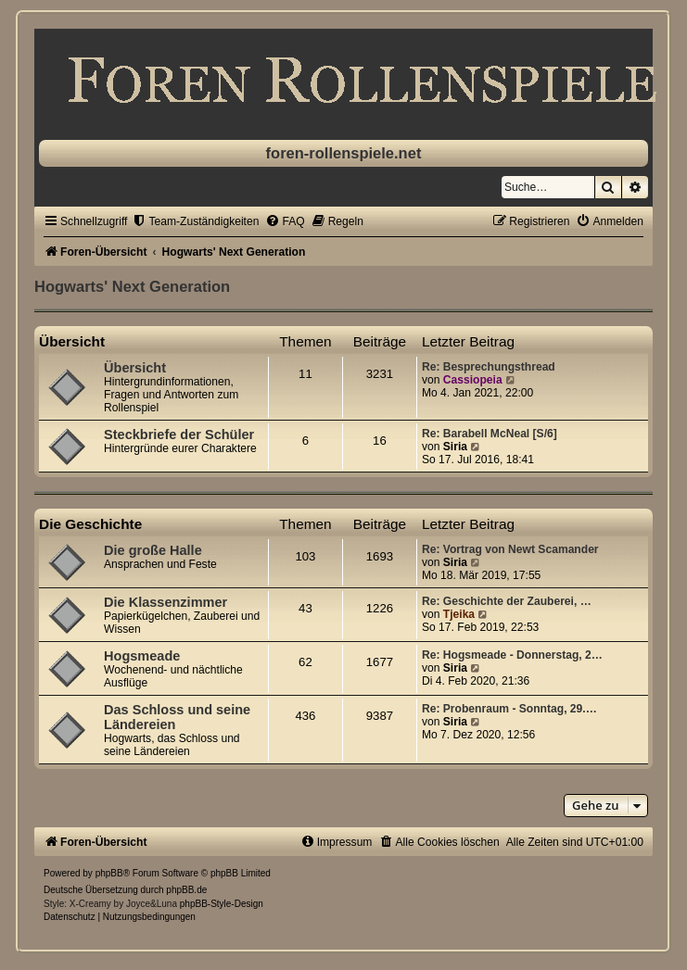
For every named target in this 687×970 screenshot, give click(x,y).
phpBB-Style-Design (221, 904)
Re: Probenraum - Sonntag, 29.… (509, 708)
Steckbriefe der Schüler (179, 434)
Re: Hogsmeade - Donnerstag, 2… (512, 655)
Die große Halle (153, 550)
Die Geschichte (90, 524)
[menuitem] (195, 221)
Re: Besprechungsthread (488, 366)
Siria (455, 446)
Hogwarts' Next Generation (132, 286)
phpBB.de (186, 890)
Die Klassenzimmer (165, 602)
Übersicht (72, 341)
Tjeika (459, 614)
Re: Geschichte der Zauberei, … (507, 601)
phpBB (109, 873)
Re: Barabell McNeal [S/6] (489, 433)
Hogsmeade (142, 656)
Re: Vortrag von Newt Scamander (510, 549)
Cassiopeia (473, 379)
